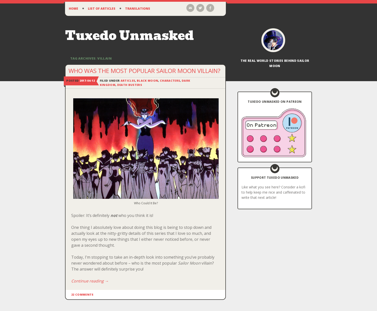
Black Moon (147, 80)
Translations (137, 8)
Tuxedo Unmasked (129, 36)
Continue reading (90, 281)
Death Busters (129, 85)
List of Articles (101, 8)
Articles (128, 80)
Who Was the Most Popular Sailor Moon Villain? (144, 71)
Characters (170, 80)
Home (73, 8)
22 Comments (82, 294)
